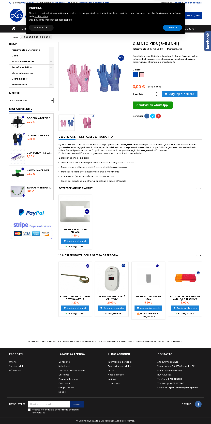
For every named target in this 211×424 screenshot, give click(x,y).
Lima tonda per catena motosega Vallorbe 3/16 (39, 153)
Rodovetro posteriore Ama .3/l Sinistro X (185, 298)
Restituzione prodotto (119, 366)
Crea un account (193, 2)
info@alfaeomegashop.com (94, 2)
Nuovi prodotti (16, 366)
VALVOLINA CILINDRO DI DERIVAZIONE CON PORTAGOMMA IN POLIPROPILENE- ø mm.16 (39, 170)
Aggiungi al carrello (179, 94)
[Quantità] (150, 94)
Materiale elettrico (98, 28)
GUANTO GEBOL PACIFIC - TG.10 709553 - (39, 135)
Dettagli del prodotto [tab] (96, 137)
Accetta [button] (172, 415)
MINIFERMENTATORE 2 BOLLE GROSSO (111, 231)
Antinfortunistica (161, 28)
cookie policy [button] (40, 404)
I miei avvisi (114, 383)
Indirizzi (112, 379)
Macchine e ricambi (68, 28)
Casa (118, 28)
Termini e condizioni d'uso (72, 370)
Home (13, 44)
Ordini (111, 370)
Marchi (14, 93)
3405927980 (58, 2)
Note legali (64, 366)
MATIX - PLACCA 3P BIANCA (185, 231)
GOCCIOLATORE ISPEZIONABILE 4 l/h (39, 118)
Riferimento (139, 49)
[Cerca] (105, 15)
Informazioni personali (120, 361)
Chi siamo (64, 374)
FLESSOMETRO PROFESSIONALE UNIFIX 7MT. (148, 232)
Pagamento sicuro (68, 379)
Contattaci (64, 383)
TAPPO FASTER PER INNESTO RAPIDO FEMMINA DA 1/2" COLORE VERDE (39, 187)
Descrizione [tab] (67, 137)
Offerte (13, 361)
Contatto (164, 354)
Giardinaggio (135, 28)
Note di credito (116, 374)
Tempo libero (186, 28)
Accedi (177, 2)
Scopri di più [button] (41, 415)
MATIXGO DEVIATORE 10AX (148, 298)
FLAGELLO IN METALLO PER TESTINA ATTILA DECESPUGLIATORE (75, 299)
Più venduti (15, 370)
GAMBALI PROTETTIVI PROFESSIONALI (75, 231)
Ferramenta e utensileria (36, 28)
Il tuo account (119, 354)
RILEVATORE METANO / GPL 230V (112, 298)
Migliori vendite (20, 109)
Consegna (64, 361)
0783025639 (27, 2)
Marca (171, 49)
